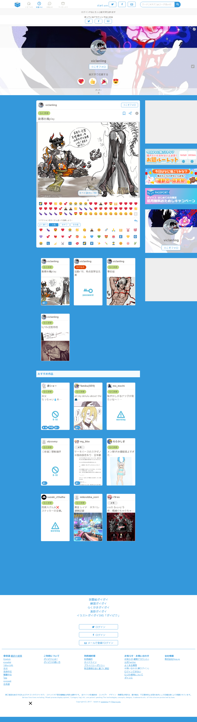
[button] (30, 703)
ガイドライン (90, 662)
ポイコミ (128, 677)
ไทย (5, 677)
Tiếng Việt (8, 665)
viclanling (98, 61)
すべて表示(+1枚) (88, 192)
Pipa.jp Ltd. (116, 701)
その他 (75, 224)
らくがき (44, 113)
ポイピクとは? (51, 659)
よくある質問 (130, 665)
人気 (54, 224)
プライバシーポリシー (94, 665)
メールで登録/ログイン (98, 642)
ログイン (98, 627)
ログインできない (132, 671)
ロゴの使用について (133, 674)
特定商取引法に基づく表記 (96, 668)
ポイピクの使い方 (52, 662)
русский (7, 681)
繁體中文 (7, 674)
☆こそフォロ (98, 66)
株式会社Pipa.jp (172, 659)
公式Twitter (130, 662)
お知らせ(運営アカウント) (136, 659)
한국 (5, 668)
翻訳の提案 (16, 655)
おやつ (64, 224)
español (7, 662)
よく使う (43, 224)
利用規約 (88, 659)
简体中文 (7, 671)
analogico (104, 701)
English (7, 659)
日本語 (6, 684)
